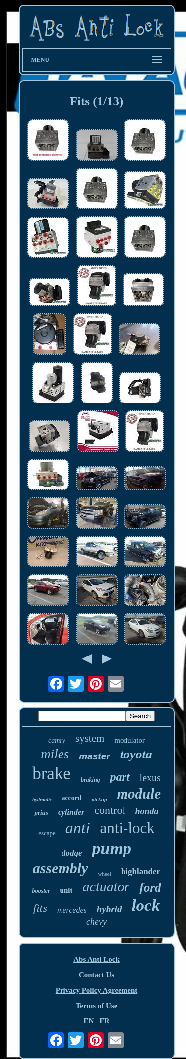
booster (41, 890)
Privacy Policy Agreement (97, 990)
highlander (140, 871)
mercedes (72, 910)
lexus (150, 777)
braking (90, 779)
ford (150, 887)
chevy (96, 922)
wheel (104, 874)
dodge (72, 852)
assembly (60, 868)
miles (55, 754)
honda (147, 811)
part (120, 776)
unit (66, 890)
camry (56, 740)
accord (71, 798)
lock (145, 905)
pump (111, 848)
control (109, 810)
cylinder (71, 812)
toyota (136, 754)
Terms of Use (97, 1005)
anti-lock (127, 828)
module (139, 794)
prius (41, 812)
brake (51, 773)
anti (77, 828)
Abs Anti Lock (96, 959)
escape (47, 833)
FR (105, 1021)
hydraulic (42, 799)
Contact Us (96, 975)
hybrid (109, 909)
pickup (99, 799)
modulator (129, 740)
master (94, 756)
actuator (105, 886)
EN (88, 1021)
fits (40, 908)
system (89, 738)
